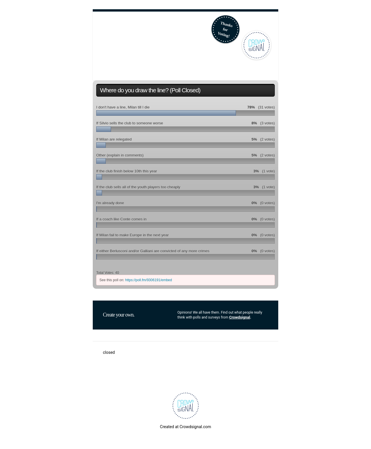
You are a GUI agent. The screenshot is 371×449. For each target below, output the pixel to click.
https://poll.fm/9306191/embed (148, 280)
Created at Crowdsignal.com (185, 426)
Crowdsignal (239, 317)
